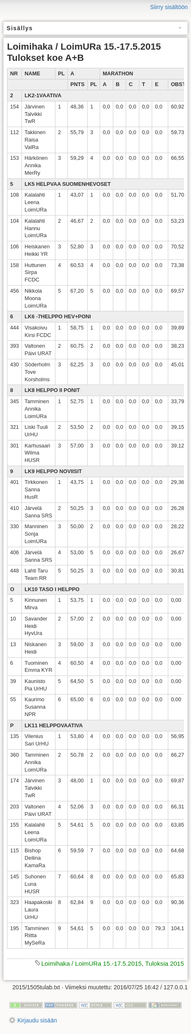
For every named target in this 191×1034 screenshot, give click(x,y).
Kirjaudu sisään (37, 1020)
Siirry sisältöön (169, 7)
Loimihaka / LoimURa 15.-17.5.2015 (91, 963)
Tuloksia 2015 (164, 963)
